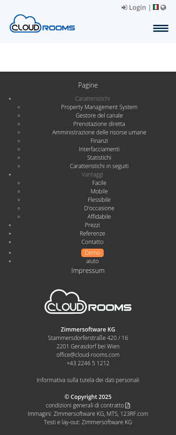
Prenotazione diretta (99, 124)
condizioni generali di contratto (88, 405)
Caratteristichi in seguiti (99, 166)
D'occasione (99, 208)
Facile (99, 183)
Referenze (92, 233)
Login (134, 7)
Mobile (99, 191)
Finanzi (99, 141)
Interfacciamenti (99, 149)
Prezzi (92, 225)
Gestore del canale (99, 115)
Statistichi (99, 158)
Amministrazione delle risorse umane (99, 132)
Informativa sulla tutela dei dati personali (88, 380)
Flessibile (99, 200)
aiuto (92, 261)
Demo (92, 253)
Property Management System (99, 107)
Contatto (92, 242)
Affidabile (99, 217)
